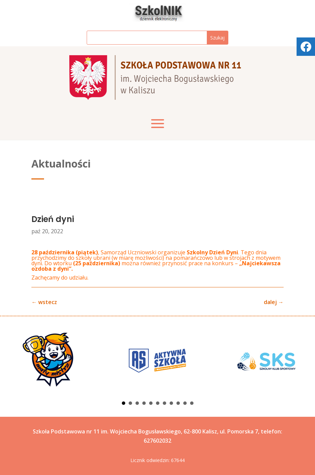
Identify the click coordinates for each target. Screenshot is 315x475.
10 (185, 403)
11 (192, 403)
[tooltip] (306, 46)
